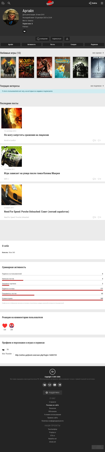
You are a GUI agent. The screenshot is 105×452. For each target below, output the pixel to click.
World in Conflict (10, 140)
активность (31, 44)
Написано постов (52, 279)
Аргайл (28, 11)
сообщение (42, 39)
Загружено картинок (52, 284)
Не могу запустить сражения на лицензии (26, 135)
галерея (73, 44)
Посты (52, 44)
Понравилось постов (52, 293)
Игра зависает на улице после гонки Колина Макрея (32, 173)
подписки (94, 44)
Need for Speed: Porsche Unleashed (16, 217)
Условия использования (52, 415)
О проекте (52, 402)
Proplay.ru (52, 432)
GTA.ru (52, 436)
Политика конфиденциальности (52, 421)
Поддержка (52, 392)
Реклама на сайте (52, 405)
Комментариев (52, 298)
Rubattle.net (52, 439)
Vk (5, 349)
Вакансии (52, 408)
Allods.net (52, 442)
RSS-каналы (53, 411)
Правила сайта (52, 418)
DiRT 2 (6, 179)
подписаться (56, 39)
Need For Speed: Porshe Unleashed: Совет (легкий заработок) (36, 211)
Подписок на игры (52, 289)
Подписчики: (28, 24)
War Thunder (7, 354)
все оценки (99, 53)
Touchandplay (52, 429)
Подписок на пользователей (52, 274)
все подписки (98, 86)
